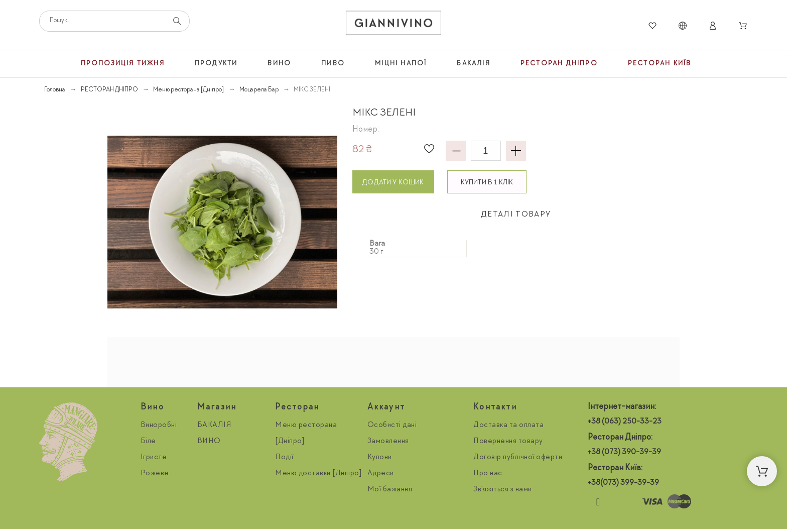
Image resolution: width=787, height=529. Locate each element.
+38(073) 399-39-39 (623, 483)
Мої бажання (390, 490)
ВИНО (209, 442)
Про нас (487, 474)
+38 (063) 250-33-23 (625, 422)
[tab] (516, 215)
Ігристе (154, 458)
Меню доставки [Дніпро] (318, 474)
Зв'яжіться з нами (502, 490)
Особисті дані (392, 425)
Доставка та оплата (508, 425)
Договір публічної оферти (517, 458)
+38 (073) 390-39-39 (624, 453)
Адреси (380, 474)
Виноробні (159, 425)
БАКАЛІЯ (214, 425)
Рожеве (155, 474)
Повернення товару (508, 442)
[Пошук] (114, 21)
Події (284, 458)
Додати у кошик (393, 182)
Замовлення (388, 442)
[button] (429, 149)
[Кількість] (486, 151)
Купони (379, 458)
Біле (148, 442)
